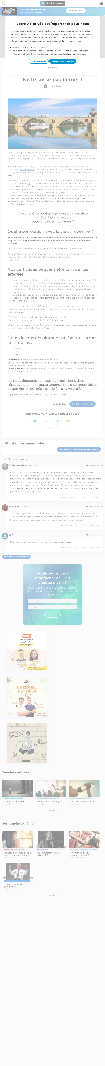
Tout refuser (52, 67)
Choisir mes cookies (38, 61)
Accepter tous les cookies (63, 61)
